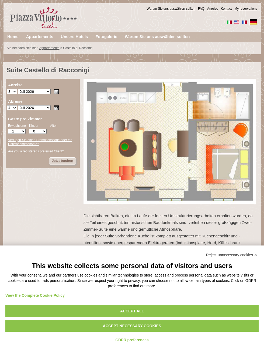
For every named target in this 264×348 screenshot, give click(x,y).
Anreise (212, 9)
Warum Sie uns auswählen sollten (171, 9)
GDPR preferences (132, 340)
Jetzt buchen (62, 161)
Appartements (49, 48)
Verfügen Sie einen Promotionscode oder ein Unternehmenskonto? (40, 142)
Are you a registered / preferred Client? (36, 151)
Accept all (132, 311)
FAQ (201, 9)
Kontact (226, 9)
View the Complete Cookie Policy (35, 295)
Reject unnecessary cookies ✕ (231, 255)
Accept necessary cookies (132, 326)
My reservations (245, 9)
